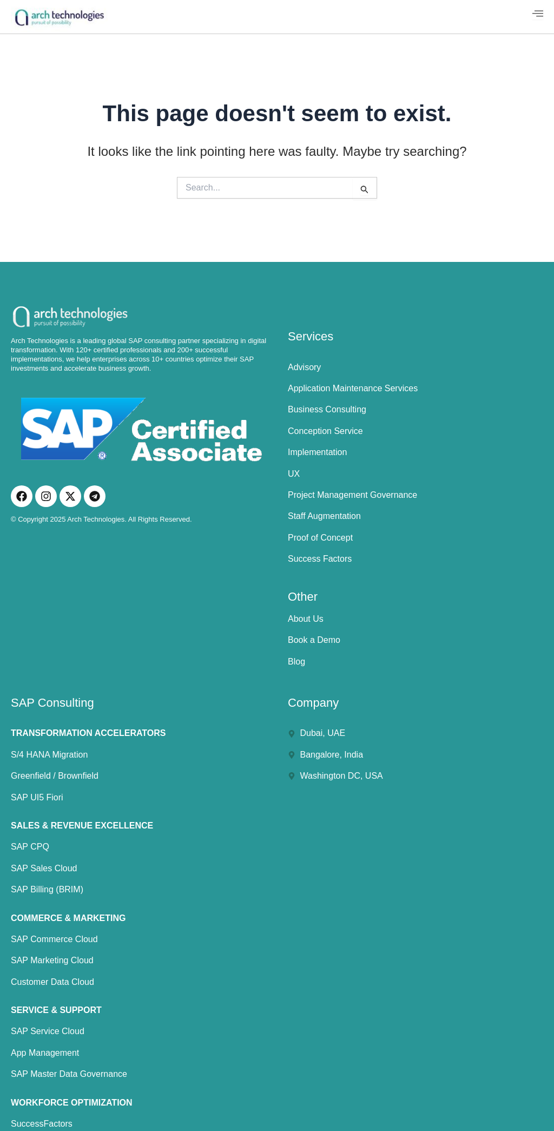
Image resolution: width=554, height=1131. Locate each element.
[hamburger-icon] (537, 13)
